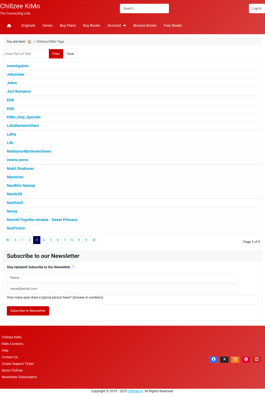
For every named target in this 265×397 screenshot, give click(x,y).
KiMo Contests (12, 344)
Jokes (12, 83)
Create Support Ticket (18, 364)
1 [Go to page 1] (23, 240)
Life (10, 143)
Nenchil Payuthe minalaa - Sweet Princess (42, 219)
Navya (12, 211)
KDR (10, 100)
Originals (28, 25)
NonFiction (16, 228)
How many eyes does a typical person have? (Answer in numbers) (55, 297)
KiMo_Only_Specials (24, 117)
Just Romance (19, 91)
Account (114, 25)
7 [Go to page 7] (65, 240)
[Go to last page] (94, 240)
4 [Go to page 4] (44, 240)
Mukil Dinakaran (20, 168)
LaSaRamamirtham (23, 125)
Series (48, 25)
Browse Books (145, 25)
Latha (11, 134)
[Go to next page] (86, 240)
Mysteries (15, 177)
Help (5, 350)
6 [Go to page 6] (58, 240)
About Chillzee (12, 370)
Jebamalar (16, 74)
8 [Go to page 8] (72, 240)
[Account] (123, 25)
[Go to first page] (7, 240)
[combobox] (144, 8)
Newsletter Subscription (19, 377)
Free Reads (173, 25)
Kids (10, 108)
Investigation (18, 66)
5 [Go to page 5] (51, 240)
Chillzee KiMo (12, 337)
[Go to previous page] (15, 240)
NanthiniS (15, 202)
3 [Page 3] (37, 240)
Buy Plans (68, 25)
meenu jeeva (17, 160)
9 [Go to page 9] (79, 240)
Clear (70, 54)
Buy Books (91, 25)
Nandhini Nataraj (21, 185)
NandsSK (14, 194)
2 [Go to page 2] (30, 240)
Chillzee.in (135, 391)
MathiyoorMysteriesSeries (29, 151)
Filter (56, 54)
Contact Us (10, 357)
